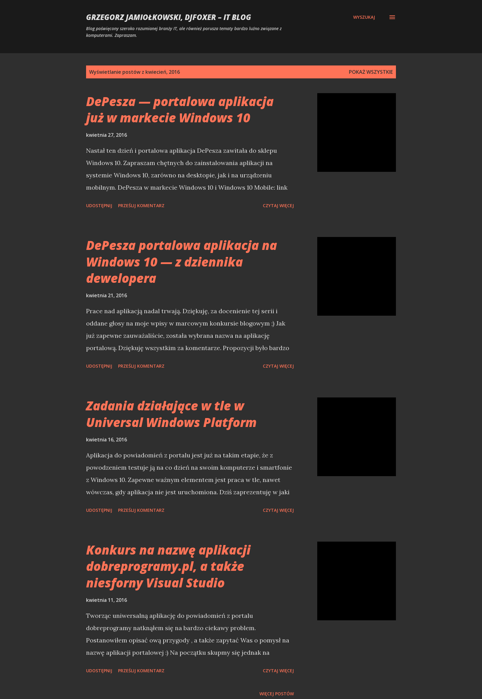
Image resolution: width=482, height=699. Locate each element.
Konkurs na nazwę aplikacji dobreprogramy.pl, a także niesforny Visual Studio (168, 566)
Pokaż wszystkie (371, 72)
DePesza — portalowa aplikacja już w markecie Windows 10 (180, 109)
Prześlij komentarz (141, 205)
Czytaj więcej (278, 205)
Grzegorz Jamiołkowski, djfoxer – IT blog (168, 17)
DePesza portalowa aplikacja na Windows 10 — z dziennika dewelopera (181, 261)
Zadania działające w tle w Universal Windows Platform (171, 413)
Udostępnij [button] (99, 205)
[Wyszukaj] (364, 17)
